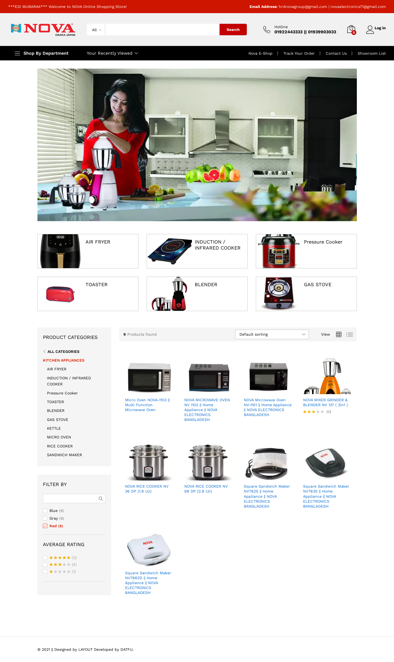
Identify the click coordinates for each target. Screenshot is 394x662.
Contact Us (336, 53)
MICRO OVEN (59, 437)
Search (230, 29)
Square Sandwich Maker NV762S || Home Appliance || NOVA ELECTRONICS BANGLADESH (267, 496)
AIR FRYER (97, 242)
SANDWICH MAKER (64, 455)
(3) (63, 558)
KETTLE (54, 428)
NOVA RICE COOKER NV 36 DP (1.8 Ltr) (146, 488)
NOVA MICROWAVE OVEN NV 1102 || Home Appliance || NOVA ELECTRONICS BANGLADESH (207, 410)
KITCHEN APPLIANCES (63, 360)
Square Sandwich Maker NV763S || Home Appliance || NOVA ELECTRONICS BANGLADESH (326, 496)
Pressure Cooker (323, 242)
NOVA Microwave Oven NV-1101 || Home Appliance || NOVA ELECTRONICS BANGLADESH (268, 407)
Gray (53, 518)
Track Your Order (299, 53)
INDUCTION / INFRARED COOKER (218, 245)
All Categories (63, 351)
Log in (374, 27)
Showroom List (372, 53)
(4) (63, 565)
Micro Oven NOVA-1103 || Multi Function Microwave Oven (147, 405)
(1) (62, 572)
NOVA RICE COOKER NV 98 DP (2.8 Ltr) (206, 488)
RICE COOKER (60, 446)
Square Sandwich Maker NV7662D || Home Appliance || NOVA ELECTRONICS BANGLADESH (148, 583)
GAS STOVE (317, 284)
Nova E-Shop (260, 53)
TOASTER (96, 284)
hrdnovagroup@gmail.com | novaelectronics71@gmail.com (332, 6)
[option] (197, 145)
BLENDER (206, 284)
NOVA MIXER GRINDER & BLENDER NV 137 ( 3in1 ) (325, 402)
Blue (53, 510)
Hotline (278, 27)
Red (53, 526)
